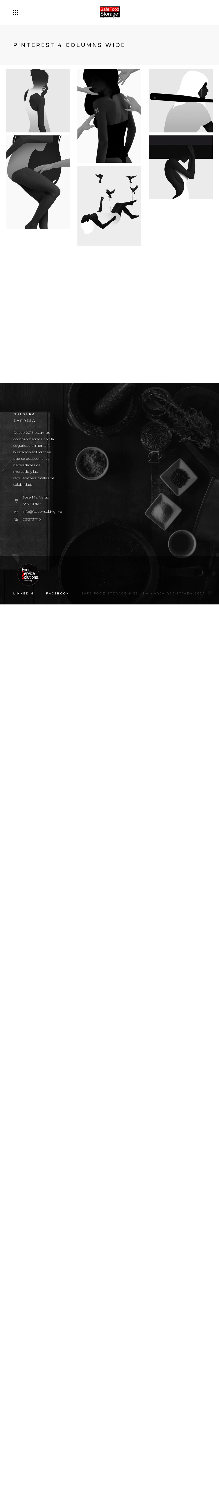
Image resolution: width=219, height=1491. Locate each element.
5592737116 (32, 1406)
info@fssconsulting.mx (42, 1398)
